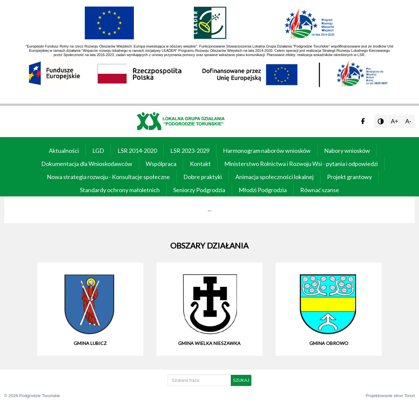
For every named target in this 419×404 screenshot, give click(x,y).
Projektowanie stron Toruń (390, 395)
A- (408, 121)
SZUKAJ (241, 380)
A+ (394, 121)
